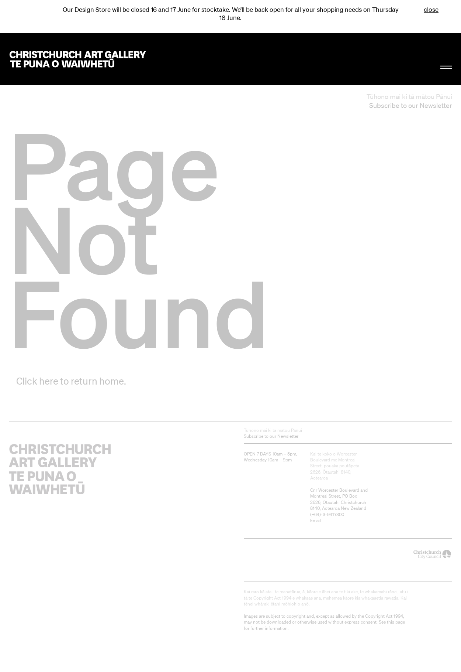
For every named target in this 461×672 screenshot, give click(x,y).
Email (315, 520)
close (431, 9)
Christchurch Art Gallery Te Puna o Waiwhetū (77, 59)
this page (396, 622)
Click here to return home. (71, 380)
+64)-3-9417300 (328, 514)
